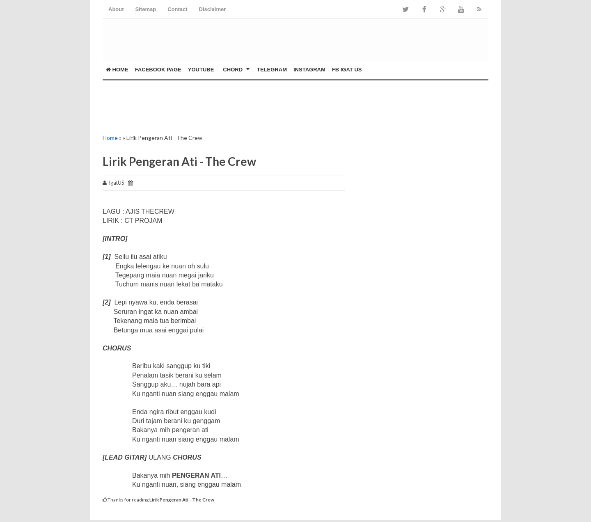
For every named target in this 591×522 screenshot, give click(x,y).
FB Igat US (347, 69)
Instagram (309, 69)
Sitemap (145, 9)
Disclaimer (212, 9)
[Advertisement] (199, 105)
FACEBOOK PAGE (158, 69)
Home (117, 69)
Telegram (272, 69)
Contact (177, 9)
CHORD (233, 69)
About (116, 9)
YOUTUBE (201, 69)
